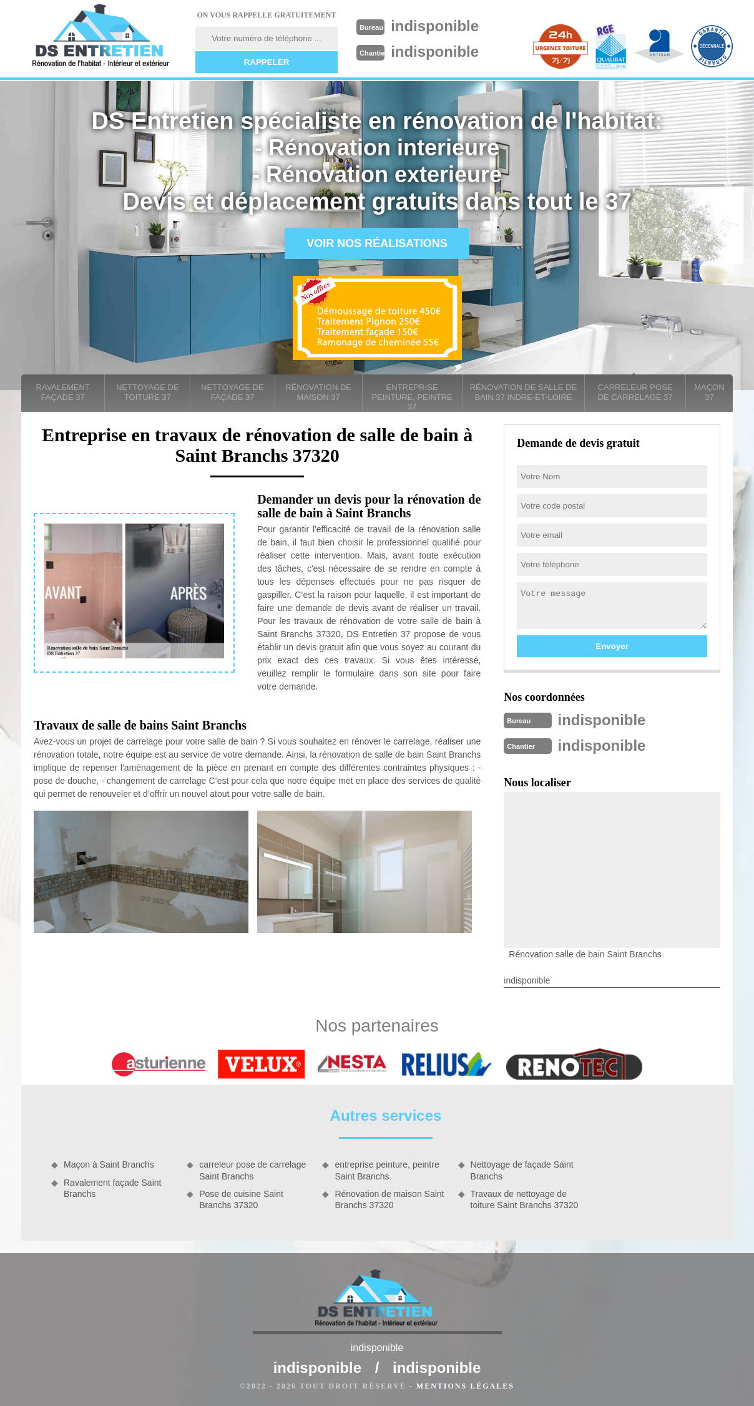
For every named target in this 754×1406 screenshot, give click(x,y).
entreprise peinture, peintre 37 (412, 397)
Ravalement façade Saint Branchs (112, 1187)
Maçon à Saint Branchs (109, 1163)
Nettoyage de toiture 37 (147, 392)
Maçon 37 (709, 392)
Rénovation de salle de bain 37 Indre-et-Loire (523, 392)
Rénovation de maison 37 (318, 392)
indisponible (440, 25)
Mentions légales (465, 1384)
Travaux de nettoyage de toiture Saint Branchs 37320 (525, 1198)
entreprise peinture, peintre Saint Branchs (387, 1168)
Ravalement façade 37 (63, 392)
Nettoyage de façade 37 (232, 392)
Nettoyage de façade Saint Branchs (522, 1168)
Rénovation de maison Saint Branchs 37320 (389, 1198)
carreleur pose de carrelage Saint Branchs (252, 1168)
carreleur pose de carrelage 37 (635, 392)
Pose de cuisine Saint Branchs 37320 (241, 1198)
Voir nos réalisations (377, 243)
